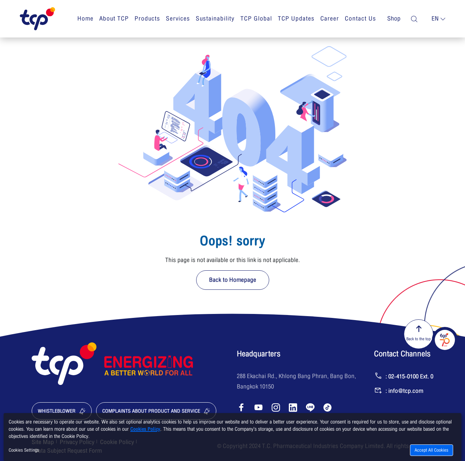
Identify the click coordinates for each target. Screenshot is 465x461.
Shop (394, 18)
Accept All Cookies (431, 450)
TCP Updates (296, 18)
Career (329, 18)
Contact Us (360, 18)
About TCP (114, 18)
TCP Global (256, 18)
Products (147, 18)
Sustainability (215, 18)
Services (178, 18)
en (435, 18)
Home (85, 18)
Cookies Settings (24, 450)
